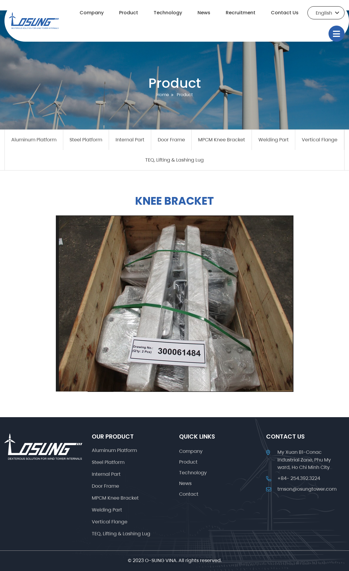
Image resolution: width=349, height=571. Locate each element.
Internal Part (130, 139)
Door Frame (171, 139)
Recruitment (240, 12)
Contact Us (285, 12)
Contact (188, 494)
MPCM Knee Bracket (221, 139)
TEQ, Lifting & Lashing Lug (174, 160)
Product (128, 12)
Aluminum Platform (33, 139)
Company (92, 12)
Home (163, 95)
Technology (168, 12)
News (204, 12)
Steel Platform (86, 139)
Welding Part (273, 139)
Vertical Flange (319, 139)
